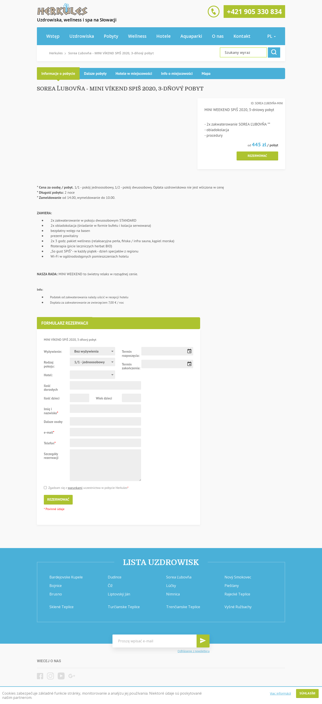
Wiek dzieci (104, 398)
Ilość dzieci (51, 398)
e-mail (49, 432)
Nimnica (173, 594)
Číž (110, 585)
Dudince (114, 577)
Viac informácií (280, 693)
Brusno (55, 594)
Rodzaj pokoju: (49, 364)
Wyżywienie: (53, 351)
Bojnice (55, 585)
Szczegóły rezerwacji (51, 456)
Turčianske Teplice (124, 606)
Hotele (163, 36)
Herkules (56, 53)
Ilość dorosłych (51, 388)
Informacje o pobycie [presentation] (58, 73)
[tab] (58, 73)
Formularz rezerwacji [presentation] (64, 323)
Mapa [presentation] (206, 73)
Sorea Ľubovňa (178, 577)
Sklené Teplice (61, 606)
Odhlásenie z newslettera (194, 651)
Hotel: (48, 375)
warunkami (75, 488)
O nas (218, 36)
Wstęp (52, 36)
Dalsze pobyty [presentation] (95, 73)
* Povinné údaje (54, 509)
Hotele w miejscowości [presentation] (134, 73)
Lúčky (171, 585)
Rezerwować (257, 156)
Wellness (137, 36)
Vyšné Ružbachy (238, 606)
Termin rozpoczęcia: (130, 353)
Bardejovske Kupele (66, 577)
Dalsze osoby (53, 422)
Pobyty (111, 36)
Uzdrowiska (81, 36)
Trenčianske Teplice (183, 606)
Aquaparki (191, 36)
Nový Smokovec (238, 577)
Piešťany (232, 585)
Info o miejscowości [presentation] (177, 73)
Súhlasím (307, 693)
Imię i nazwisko (51, 411)
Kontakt (241, 36)
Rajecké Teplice (237, 594)
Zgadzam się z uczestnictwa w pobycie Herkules (86, 488)
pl (271, 36)
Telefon (50, 443)
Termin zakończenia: (130, 366)
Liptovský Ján (119, 594)
